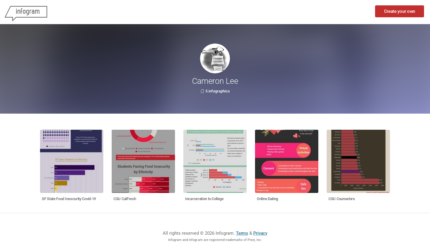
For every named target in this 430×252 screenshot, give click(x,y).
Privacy (260, 233)
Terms (242, 233)
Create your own (399, 11)
